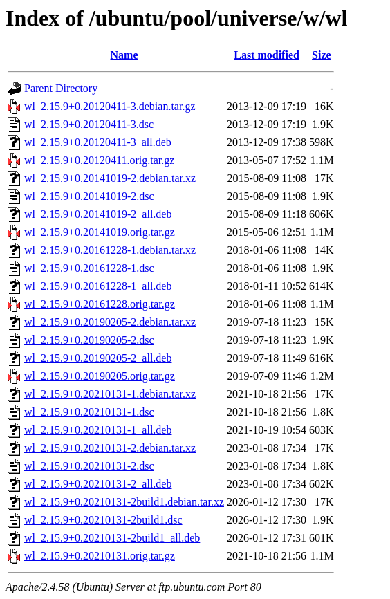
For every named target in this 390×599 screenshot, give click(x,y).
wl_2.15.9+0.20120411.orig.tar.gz (99, 160)
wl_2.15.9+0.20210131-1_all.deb (97, 430)
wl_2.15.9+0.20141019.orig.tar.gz (99, 232)
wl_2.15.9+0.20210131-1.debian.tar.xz (110, 394)
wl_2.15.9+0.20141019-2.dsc (89, 196)
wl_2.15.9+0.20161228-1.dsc (89, 268)
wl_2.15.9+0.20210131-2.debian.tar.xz (110, 448)
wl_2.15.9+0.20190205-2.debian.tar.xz (110, 322)
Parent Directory (61, 88)
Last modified (266, 55)
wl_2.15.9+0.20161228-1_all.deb (97, 286)
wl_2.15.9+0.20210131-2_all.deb (97, 484)
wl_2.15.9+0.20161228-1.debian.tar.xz (110, 250)
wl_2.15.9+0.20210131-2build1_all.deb (112, 538)
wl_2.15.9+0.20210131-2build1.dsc (103, 520)
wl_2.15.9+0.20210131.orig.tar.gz (99, 556)
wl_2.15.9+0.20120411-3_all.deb (97, 142)
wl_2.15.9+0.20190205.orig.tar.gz (99, 376)
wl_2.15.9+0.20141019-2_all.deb (97, 214)
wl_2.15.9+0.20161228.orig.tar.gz (99, 304)
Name (124, 55)
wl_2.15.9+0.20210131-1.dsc (89, 412)
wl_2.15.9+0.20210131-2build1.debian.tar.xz (124, 502)
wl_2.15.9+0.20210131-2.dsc (89, 466)
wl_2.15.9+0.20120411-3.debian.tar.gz (110, 106)
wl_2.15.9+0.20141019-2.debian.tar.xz (110, 178)
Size (321, 55)
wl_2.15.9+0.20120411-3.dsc (89, 124)
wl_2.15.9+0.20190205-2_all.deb (97, 358)
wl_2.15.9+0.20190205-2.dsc (89, 340)
